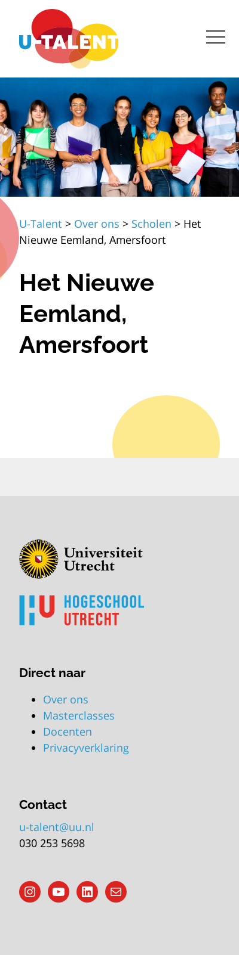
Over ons (65, 699)
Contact (43, 804)
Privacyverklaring (86, 747)
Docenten (67, 731)
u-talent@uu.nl (56, 827)
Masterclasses (79, 715)
